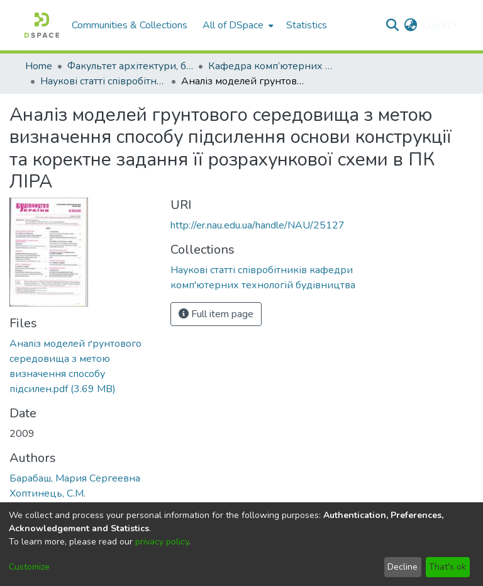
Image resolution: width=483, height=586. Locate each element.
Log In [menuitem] (436, 25)
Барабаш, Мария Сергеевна (74, 478)
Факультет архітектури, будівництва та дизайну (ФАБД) (130, 66)
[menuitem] (237, 25)
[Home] (42, 25)
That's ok (447, 567)
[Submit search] (393, 25)
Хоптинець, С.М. (47, 493)
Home (38, 66)
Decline (402, 567)
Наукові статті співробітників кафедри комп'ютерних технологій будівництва (103, 81)
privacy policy (162, 542)
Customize (29, 567)
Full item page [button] (216, 314)
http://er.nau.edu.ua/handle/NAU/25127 (257, 225)
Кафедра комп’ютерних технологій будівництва (271, 66)
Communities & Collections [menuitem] (129, 25)
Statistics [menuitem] (306, 25)
